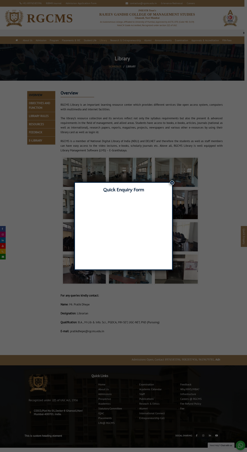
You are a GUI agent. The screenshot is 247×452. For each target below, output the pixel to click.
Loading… (123, 229)
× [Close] (172, 183)
